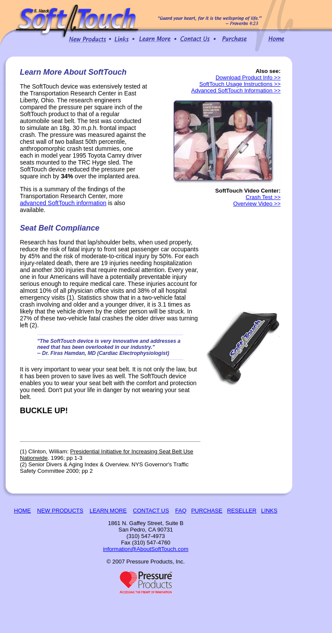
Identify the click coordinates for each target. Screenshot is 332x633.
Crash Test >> (263, 197)
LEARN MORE (108, 510)
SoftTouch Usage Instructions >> (240, 84)
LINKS (269, 510)
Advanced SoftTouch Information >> (236, 90)
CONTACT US (151, 510)
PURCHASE (206, 510)
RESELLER (241, 510)
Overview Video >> (257, 203)
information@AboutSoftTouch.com (145, 549)
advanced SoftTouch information (63, 202)
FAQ (180, 510)
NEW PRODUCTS (60, 510)
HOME (22, 510)
